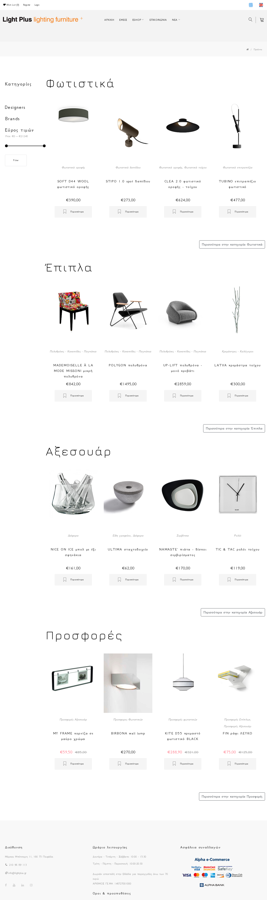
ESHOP (136, 19)
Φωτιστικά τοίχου (195, 167)
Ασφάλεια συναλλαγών (200, 847)
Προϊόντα (258, 49)
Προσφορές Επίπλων (237, 719)
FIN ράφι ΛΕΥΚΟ (237, 733)
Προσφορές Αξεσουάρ (73, 719)
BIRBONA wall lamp (128, 733)
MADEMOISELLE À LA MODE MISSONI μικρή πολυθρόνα (73, 370)
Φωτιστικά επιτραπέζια (237, 167)
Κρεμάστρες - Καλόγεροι (237, 351)
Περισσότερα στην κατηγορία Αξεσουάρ (232, 612)
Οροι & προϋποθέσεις (112, 893)
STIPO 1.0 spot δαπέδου (128, 181)
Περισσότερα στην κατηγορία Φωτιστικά (232, 244)
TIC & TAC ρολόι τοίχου (238, 549)
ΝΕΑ (174, 19)
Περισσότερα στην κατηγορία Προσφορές (232, 796)
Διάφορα (73, 535)
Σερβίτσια (183, 535)
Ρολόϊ (237, 535)
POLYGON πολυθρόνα (128, 365)
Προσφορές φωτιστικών (182, 719)
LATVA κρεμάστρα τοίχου (237, 365)
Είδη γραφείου (122, 535)
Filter (16, 160)
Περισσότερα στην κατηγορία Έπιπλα (234, 428)
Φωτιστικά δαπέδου (128, 167)
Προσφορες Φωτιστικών (128, 719)
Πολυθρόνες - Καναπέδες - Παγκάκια (73, 351)
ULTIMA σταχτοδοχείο (128, 549)
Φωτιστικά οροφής (73, 167)
